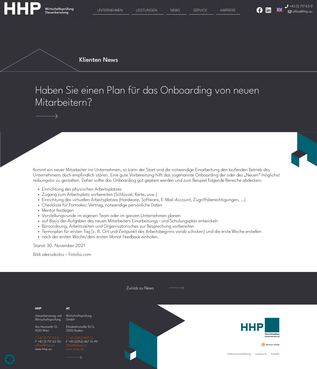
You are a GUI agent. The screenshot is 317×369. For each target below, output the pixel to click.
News (175, 10)
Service (200, 10)
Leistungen (146, 10)
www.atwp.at (75, 349)
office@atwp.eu (76, 345)
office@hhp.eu (45, 345)
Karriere (228, 10)
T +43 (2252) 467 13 (79, 337)
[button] (9, 359)
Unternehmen (110, 10)
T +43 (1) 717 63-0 (47, 337)
